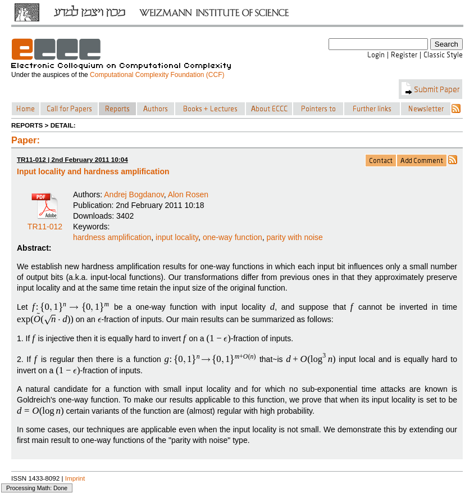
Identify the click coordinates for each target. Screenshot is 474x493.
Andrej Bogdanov (133, 194)
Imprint (75, 478)
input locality (177, 237)
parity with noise (295, 237)
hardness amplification (112, 237)
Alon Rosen (188, 194)
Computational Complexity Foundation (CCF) (157, 75)
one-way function (232, 237)
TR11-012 (45, 222)
